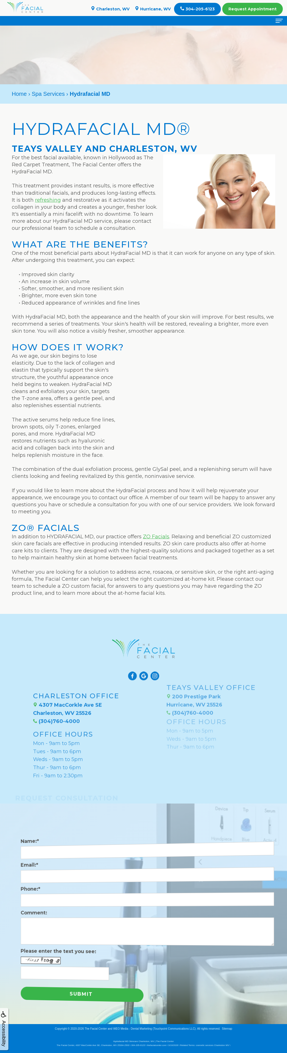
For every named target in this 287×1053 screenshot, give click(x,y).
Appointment (252, 9)
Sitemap (227, 1028)
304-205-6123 (197, 9)
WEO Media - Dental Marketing (132, 1028)
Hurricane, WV (153, 9)
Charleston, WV (110, 9)
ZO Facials (156, 537)
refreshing (48, 200)
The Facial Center (96, 1028)
